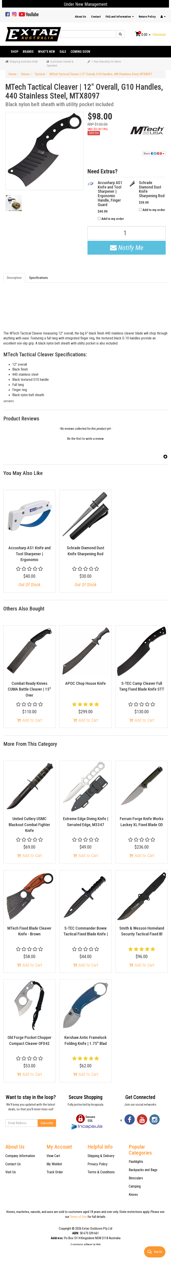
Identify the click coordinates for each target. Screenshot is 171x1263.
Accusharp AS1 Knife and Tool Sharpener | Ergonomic (29, 553)
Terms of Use (78, 1217)
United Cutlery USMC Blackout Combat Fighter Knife (29, 824)
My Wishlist (54, 1164)
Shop (14, 51)
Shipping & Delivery (101, 1156)
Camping (135, 1186)
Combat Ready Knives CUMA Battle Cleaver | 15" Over (29, 689)
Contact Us (13, 1164)
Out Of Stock (29, 584)
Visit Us (10, 1172)
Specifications (38, 278)
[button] (85, 438)
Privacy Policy (98, 1164)
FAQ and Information (120, 16)
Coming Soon (80, 51)
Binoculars (136, 1178)
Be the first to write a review (85, 439)
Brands (28, 51)
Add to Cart (29, 720)
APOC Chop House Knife (85, 683)
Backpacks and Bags (143, 1170)
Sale (62, 51)
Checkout (159, 34)
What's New (46, 51)
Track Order (55, 1172)
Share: (153, 153)
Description (14, 278)
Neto (98, 1244)
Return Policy (147, 16)
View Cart (53, 1156)
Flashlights (136, 1162)
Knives (133, 1194)
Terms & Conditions (101, 1172)
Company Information (20, 1156)
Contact (96, 16)
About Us (80, 16)
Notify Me (126, 247)
